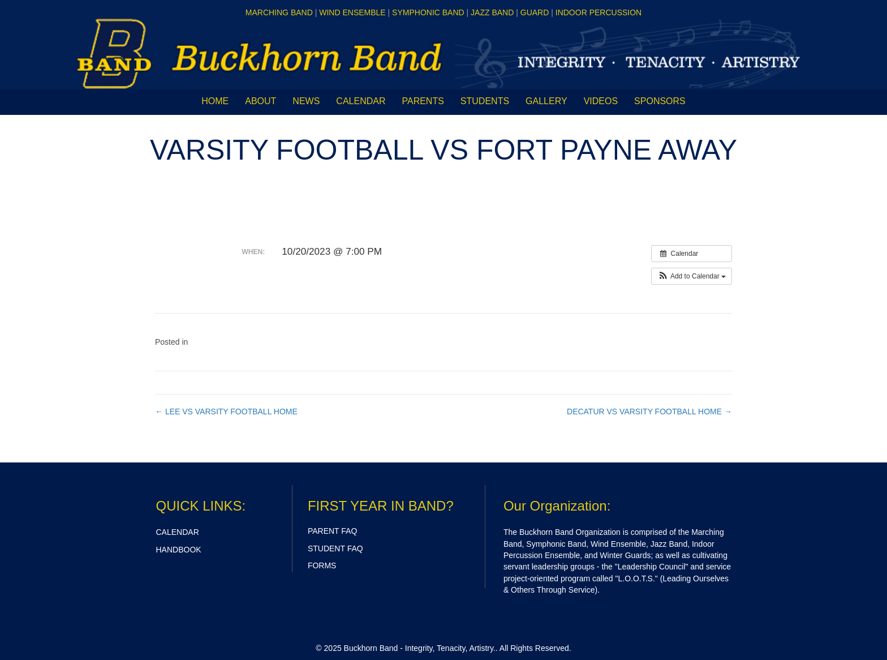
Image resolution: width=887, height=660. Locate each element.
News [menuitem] (306, 101)
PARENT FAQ (332, 530)
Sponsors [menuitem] (660, 101)
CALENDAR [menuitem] (360, 101)
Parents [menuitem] (423, 101)
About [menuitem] (260, 101)
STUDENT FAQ (335, 548)
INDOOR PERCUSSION (598, 12)
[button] (691, 276)
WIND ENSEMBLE (352, 12)
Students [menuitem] (484, 101)
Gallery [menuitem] (546, 101)
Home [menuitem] (215, 101)
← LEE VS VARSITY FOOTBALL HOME (226, 411)
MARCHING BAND (279, 12)
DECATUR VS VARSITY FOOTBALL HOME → (649, 411)
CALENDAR (177, 532)
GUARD (534, 12)
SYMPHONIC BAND (428, 12)
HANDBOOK (178, 549)
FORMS (322, 565)
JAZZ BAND (492, 12)
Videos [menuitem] (601, 101)
